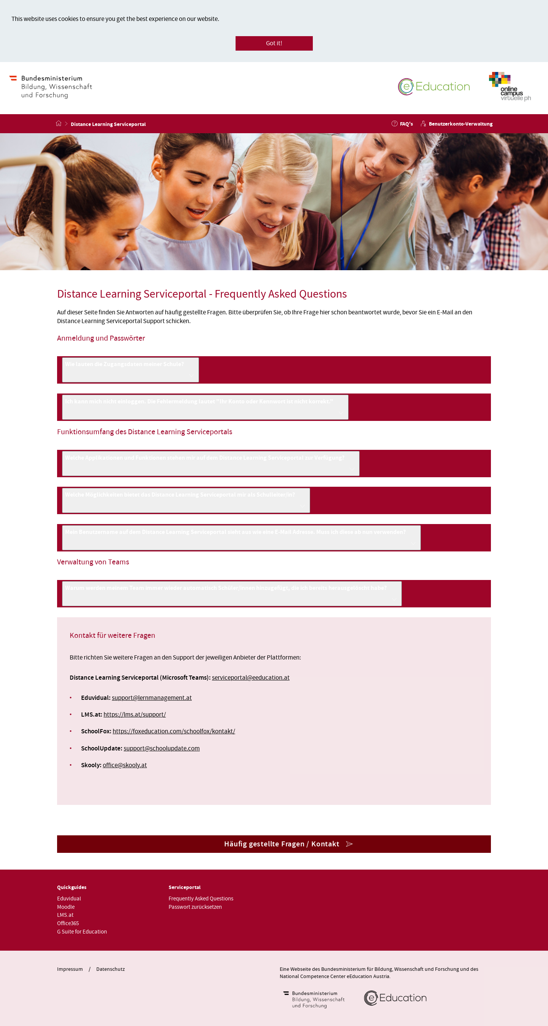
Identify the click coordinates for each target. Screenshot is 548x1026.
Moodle (66, 907)
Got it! (274, 43)
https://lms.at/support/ (135, 715)
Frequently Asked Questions (201, 898)
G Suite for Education (82, 931)
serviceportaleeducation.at (251, 678)
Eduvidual (69, 898)
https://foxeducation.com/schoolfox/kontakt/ (174, 731)
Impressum (70, 969)
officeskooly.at (125, 765)
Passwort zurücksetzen (195, 907)
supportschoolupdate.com (162, 748)
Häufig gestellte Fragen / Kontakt (281, 844)
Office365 (68, 923)
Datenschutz (110, 969)
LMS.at (65, 915)
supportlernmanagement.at (152, 698)
